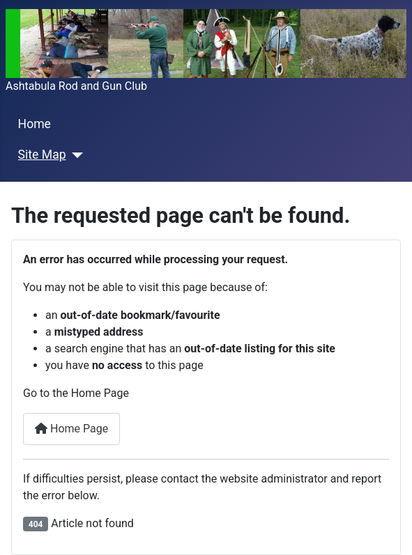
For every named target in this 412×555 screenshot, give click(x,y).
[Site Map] (75, 155)
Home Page (71, 428)
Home (34, 124)
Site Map (42, 155)
